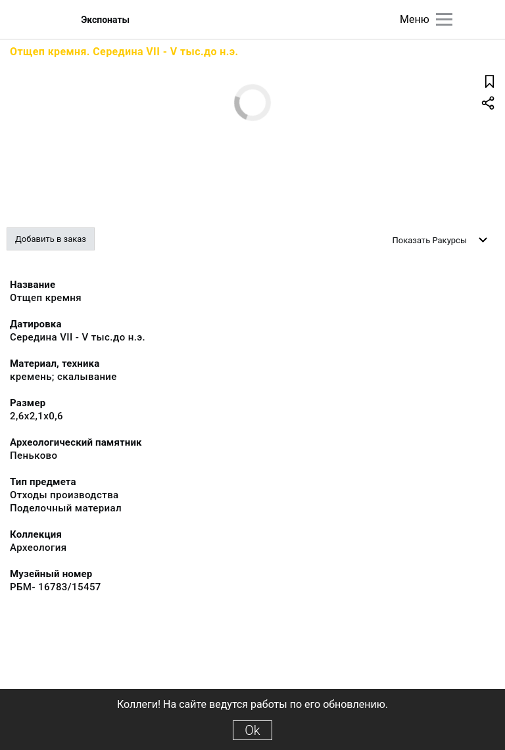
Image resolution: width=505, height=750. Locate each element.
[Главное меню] (444, 19)
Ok (252, 730)
